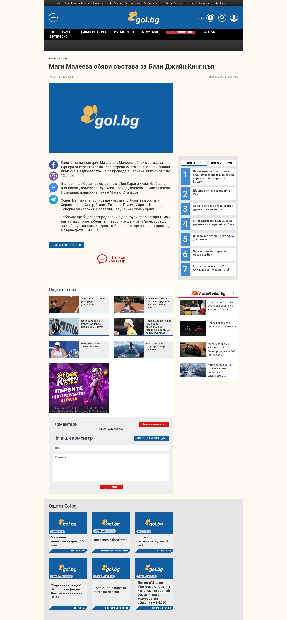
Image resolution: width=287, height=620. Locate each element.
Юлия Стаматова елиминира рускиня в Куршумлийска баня (213, 222)
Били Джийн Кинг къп (66, 244)
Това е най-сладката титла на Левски (110, 590)
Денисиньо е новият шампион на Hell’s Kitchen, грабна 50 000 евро (207, 349)
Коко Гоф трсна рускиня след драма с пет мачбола (213, 207)
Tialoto (109, 3)
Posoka (215, 3)
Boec (222, 3)
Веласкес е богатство (111, 540)
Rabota (168, 3)
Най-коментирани (222, 163)
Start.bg (193, 3)
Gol (102, 3)
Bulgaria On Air (92, 3)
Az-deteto (178, 3)
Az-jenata (118, 3)
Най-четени (194, 163)
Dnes (67, 3)
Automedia (149, 3)
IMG (50, 3)
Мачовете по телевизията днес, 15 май (67, 541)
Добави (111, 487)
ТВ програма (163, 550)
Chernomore (204, 3)
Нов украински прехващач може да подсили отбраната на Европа (207, 307)
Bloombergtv (77, 3)
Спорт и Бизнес (161, 608)
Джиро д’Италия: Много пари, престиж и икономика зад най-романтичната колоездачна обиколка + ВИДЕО (154, 592)
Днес (206, 18)
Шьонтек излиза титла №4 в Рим (91, 345)
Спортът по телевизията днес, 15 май (153, 541)
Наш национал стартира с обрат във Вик (210, 253)
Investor (59, 3)
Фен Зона (79, 608)
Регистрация (156, 438)
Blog (186, 3)
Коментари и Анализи (114, 550)
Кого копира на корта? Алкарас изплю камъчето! (211, 268)
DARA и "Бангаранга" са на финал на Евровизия (206, 328)
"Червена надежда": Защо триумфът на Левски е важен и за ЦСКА (66, 591)
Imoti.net (160, 3)
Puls (126, 3)
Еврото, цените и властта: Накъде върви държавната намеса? (205, 370)
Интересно (78, 550)
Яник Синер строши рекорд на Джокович (93, 301)
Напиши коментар (117, 259)
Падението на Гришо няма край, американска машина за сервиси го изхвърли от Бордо (213, 176)
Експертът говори (116, 608)
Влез (140, 438)
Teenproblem (136, 3)
